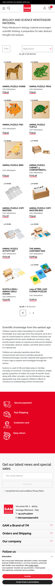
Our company (11, 541)
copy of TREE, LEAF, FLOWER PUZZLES (38, 290)
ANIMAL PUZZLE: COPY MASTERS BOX (40, 209)
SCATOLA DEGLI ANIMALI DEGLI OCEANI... (9, 291)
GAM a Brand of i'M (15, 525)
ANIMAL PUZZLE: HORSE (13, 86)
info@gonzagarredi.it (28, 517)
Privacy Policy (38, 491)
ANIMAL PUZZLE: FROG (40, 86)
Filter (6, 48)
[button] (52, 556)
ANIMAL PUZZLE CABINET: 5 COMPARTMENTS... (38, 167)
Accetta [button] (27, 576)
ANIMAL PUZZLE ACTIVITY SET (10, 250)
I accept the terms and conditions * (24, 491)
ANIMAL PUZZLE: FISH (12, 125)
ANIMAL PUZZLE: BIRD (12, 165)
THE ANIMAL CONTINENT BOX (37, 250)
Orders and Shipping (16, 533)
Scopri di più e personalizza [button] (27, 582)
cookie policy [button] (33, 565)
